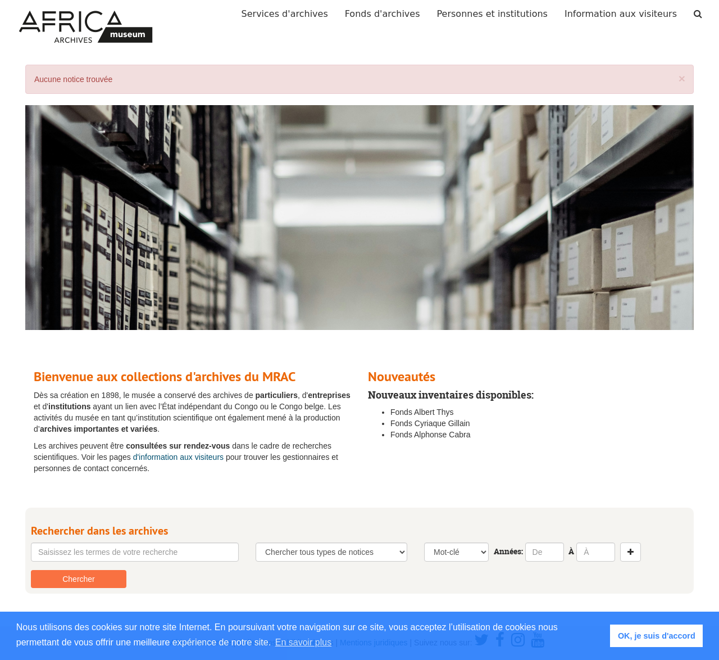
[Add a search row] (630, 552)
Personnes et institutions (492, 13)
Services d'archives (285, 13)
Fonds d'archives (382, 13)
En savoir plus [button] (303, 642)
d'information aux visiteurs (178, 457)
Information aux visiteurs (621, 13)
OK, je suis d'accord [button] (656, 635)
